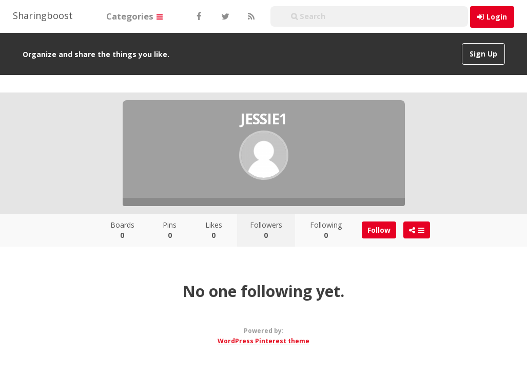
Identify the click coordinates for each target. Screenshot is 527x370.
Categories (134, 16)
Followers (266, 230)
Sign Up (483, 54)
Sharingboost (43, 15)
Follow (379, 230)
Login (496, 17)
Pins (170, 230)
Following (326, 230)
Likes (213, 230)
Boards (122, 230)
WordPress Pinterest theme (263, 341)
